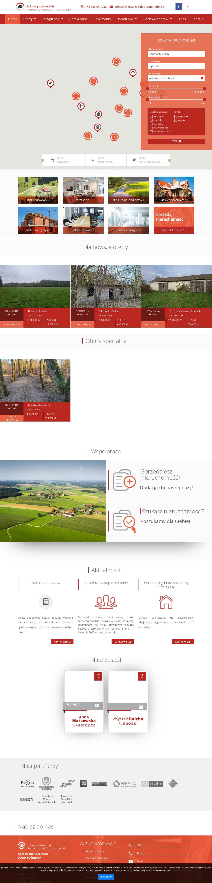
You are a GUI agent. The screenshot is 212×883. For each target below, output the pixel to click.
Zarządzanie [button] (51, 19)
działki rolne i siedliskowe (149, 159)
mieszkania (83, 200)
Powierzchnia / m (158, 97)
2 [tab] (108, 168)
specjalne (158, 120)
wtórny (181, 120)
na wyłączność (161, 127)
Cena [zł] (153, 86)
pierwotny (183, 116)
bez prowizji (160, 123)
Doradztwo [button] (125, 19)
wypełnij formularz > (174, 230)
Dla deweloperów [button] (155, 19)
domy (173, 200)
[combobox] (173, 78)
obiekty (128, 230)
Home (12, 19)
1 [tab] (103, 168)
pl (188, 7)
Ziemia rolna (78, 19)
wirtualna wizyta (162, 131)
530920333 (128, 723)
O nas (181, 19)
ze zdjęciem (159, 116)
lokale (83, 230)
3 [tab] (113, 168)
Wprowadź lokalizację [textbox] (162, 78)
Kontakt (198, 19)
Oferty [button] (28, 19)
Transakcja (154, 61)
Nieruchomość (156, 49)
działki (38, 200)
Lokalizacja (154, 73)
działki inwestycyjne (105, 159)
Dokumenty (102, 19)
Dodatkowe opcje (158, 111)
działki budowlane (63, 159)
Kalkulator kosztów (94, 851)
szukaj (176, 141)
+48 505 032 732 (96, 7)
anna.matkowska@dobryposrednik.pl (140, 7)
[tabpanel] (65, 160)
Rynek (177, 111)
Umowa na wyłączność (96, 857)
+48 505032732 (84, 725)
